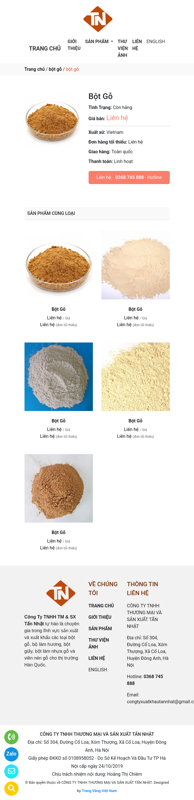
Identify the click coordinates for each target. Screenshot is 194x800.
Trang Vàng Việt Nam (99, 791)
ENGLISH (155, 41)
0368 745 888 (129, 177)
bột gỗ (55, 69)
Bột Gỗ (59, 309)
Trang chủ (34, 69)
